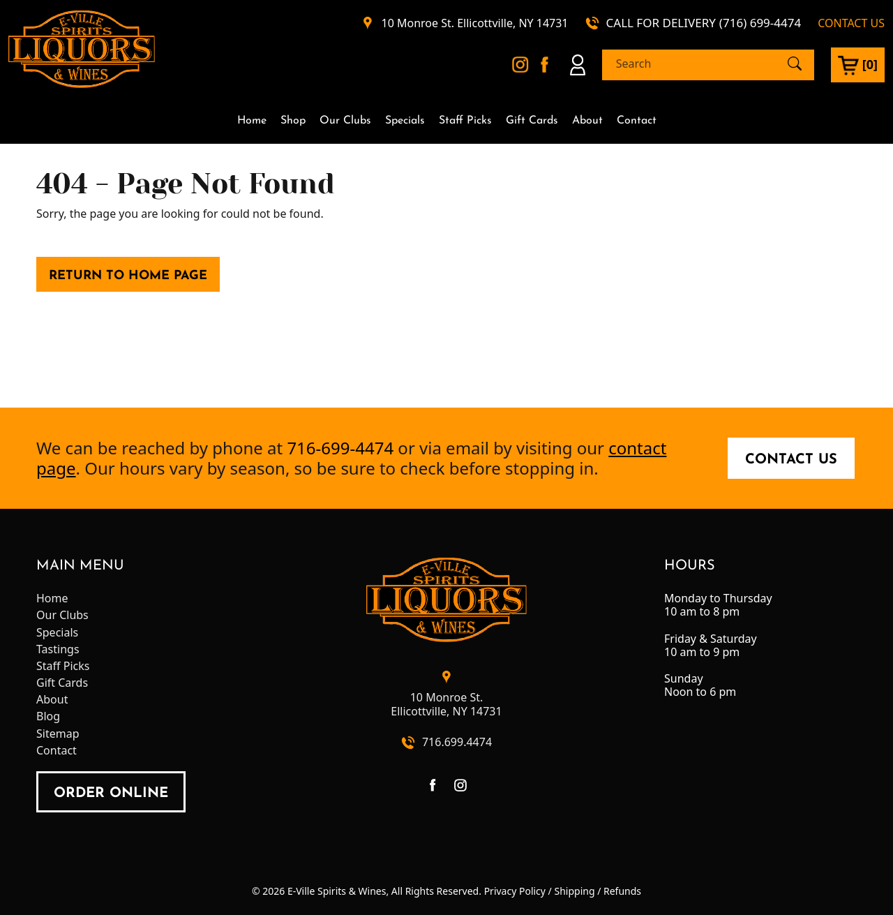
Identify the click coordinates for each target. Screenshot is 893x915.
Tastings (58, 649)
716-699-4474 (340, 447)
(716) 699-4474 (760, 23)
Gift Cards (532, 120)
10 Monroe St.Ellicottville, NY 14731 (446, 704)
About (587, 120)
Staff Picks (465, 120)
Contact (636, 120)
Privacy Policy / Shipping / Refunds (562, 891)
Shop (293, 120)
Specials (405, 120)
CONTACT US (851, 23)
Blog (48, 716)
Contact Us (791, 460)
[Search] (696, 64)
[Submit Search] (794, 63)
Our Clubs (345, 120)
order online (111, 794)
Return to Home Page (128, 276)
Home (252, 120)
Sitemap (58, 734)
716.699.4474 (457, 742)
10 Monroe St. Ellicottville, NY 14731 (475, 23)
